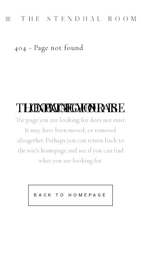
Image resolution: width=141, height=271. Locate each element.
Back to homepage (70, 195)
